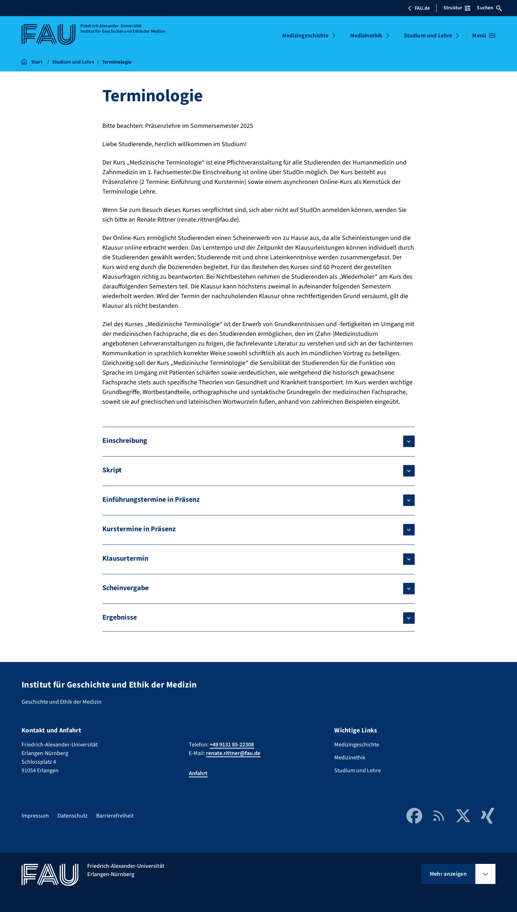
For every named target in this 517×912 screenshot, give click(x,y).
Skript (112, 470)
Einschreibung (124, 441)
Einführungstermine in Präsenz (151, 500)
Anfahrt (198, 773)
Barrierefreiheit (115, 816)
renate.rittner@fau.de (233, 753)
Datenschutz (72, 816)
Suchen (489, 7)
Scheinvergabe (125, 588)
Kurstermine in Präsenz (139, 529)
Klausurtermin (125, 559)
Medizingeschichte (305, 36)
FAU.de (418, 8)
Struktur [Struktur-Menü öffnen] (456, 7)
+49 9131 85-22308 (232, 745)
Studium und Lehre (428, 36)
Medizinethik (366, 36)
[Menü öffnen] (483, 35)
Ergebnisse (119, 617)
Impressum (35, 816)
